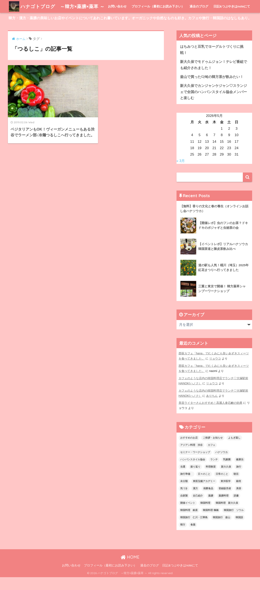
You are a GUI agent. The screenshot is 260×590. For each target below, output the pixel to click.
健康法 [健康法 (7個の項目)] (239, 472)
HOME (130, 569)
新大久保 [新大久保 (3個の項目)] (226, 479)
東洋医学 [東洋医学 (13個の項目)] (226, 494)
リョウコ (215, 371)
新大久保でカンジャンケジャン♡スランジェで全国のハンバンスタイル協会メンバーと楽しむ (213, 105)
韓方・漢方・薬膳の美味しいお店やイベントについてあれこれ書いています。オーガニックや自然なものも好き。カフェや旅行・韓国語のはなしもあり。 (130, 31)
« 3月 (181, 174)
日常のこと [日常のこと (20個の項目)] (222, 486)
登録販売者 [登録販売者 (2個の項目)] (225, 501)
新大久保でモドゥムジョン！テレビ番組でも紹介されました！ (213, 78)
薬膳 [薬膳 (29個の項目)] (210, 508)
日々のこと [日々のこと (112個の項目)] (204, 486)
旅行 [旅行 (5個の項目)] (238, 479)
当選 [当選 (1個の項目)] (182, 479)
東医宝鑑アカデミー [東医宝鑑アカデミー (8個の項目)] (204, 494)
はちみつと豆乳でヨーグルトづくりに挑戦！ (211, 62)
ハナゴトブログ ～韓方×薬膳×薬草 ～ (58, 6)
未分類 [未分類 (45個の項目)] (184, 494)
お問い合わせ (117, 19)
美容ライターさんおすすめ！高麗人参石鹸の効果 (210, 415)
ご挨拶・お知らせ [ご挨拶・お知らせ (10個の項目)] (213, 450)
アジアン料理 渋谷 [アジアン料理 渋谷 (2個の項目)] (191, 457)
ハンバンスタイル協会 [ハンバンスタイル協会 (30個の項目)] (192, 472)
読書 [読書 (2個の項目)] (236, 508)
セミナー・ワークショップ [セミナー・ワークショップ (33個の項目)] (195, 465)
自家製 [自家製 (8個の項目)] (184, 508)
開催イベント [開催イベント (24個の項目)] (187, 515)
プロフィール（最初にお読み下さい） (158, 19)
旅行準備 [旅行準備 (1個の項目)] (186, 486)
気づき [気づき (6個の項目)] (184, 501)
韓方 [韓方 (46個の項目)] (182, 537)
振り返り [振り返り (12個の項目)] (195, 479)
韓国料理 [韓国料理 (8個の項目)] (205, 515)
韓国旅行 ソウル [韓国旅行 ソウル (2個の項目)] (234, 523)
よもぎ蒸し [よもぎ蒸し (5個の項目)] (234, 450)
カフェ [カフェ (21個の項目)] (211, 457)
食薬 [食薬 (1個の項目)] (192, 537)
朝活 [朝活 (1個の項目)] (235, 486)
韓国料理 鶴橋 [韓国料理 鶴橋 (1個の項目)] (210, 523)
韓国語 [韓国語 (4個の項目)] (239, 530)
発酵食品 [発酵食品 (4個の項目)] (208, 501)
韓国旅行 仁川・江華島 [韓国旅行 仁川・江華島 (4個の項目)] (194, 530)
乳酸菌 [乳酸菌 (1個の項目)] (227, 472)
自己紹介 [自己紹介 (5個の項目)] (198, 508)
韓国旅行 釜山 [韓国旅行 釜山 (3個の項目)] (221, 530)
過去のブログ (199, 19)
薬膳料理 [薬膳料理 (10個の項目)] (224, 508)
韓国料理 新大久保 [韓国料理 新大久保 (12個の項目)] (227, 515)
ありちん (212, 408)
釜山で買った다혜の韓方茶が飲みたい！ (211, 90)
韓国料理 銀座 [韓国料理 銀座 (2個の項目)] (189, 523)
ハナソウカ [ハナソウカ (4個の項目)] (221, 465)
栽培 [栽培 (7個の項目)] (238, 494)
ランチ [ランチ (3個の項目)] (214, 472)
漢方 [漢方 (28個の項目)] (195, 501)
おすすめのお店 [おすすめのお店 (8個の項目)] (189, 450)
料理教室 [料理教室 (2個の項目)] (211, 479)
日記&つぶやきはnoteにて (231, 19)
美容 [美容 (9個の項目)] (238, 501)
